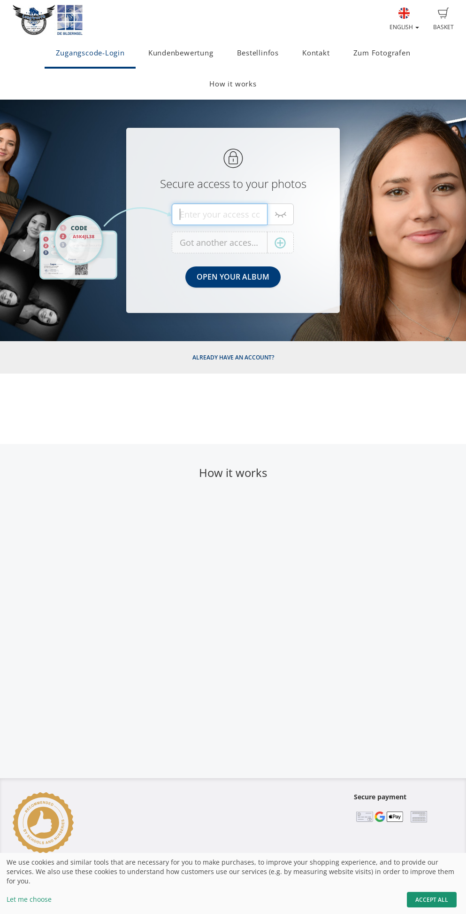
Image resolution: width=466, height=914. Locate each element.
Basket (443, 19)
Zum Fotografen (382, 53)
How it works (232, 84)
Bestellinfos (258, 53)
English (404, 19)
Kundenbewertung (181, 53)
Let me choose (29, 899)
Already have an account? (233, 357)
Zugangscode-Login (90, 53)
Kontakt (315, 53)
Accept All (431, 900)
